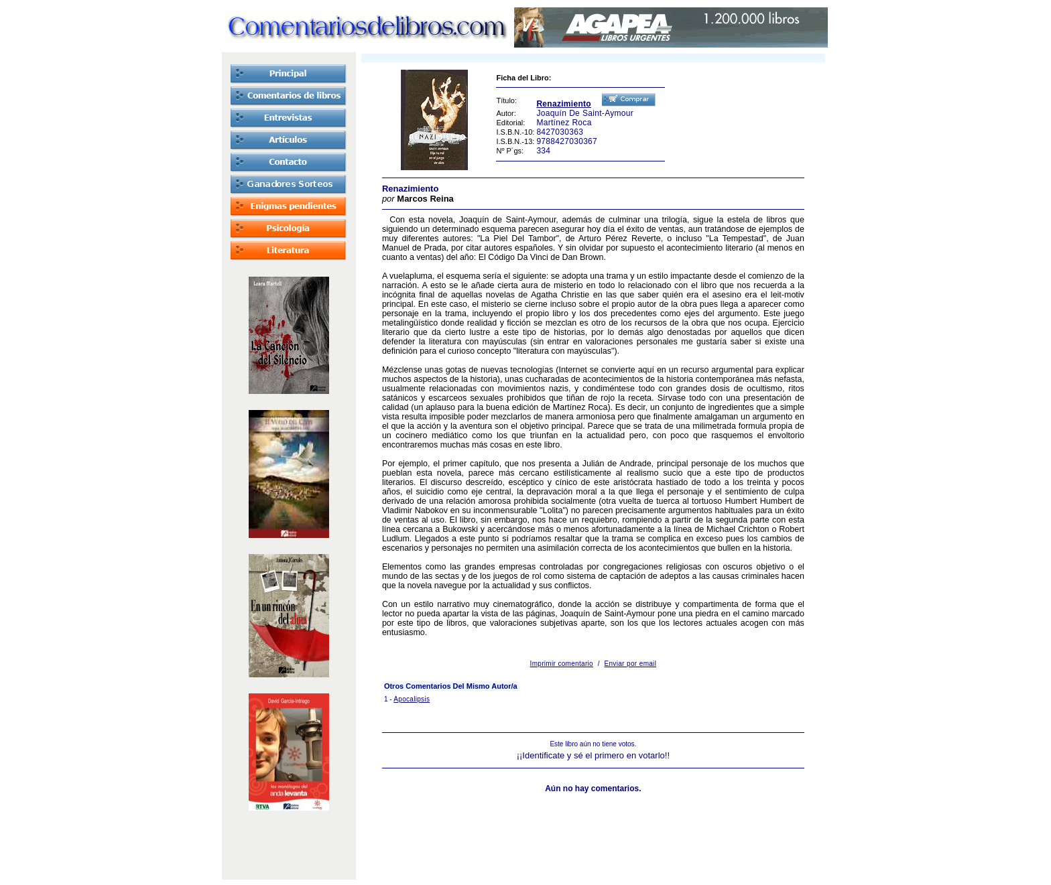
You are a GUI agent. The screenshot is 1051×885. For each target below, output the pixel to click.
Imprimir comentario (561, 663)
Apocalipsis (411, 699)
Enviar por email (631, 663)
